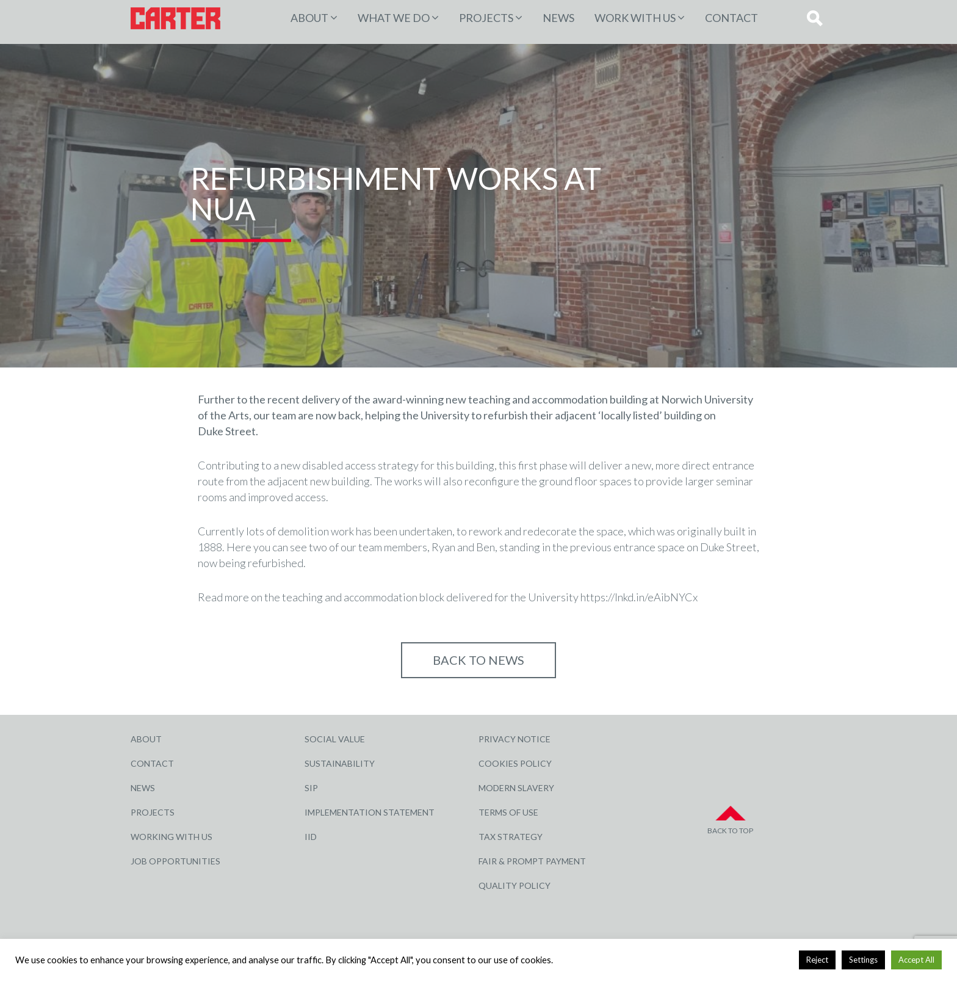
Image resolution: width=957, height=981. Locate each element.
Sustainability (340, 763)
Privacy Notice (514, 739)
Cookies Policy (515, 763)
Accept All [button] (916, 960)
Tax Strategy (510, 836)
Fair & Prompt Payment (532, 861)
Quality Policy (514, 885)
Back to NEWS (478, 660)
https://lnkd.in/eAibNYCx (639, 597)
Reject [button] (817, 960)
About (309, 17)
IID (311, 836)
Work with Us (635, 17)
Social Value (335, 739)
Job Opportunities (175, 861)
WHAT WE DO (394, 17)
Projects (153, 812)
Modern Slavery (516, 788)
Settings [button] (863, 960)
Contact (731, 17)
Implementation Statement (370, 812)
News (558, 17)
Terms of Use (508, 812)
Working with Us (171, 836)
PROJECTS (486, 17)
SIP (311, 788)
